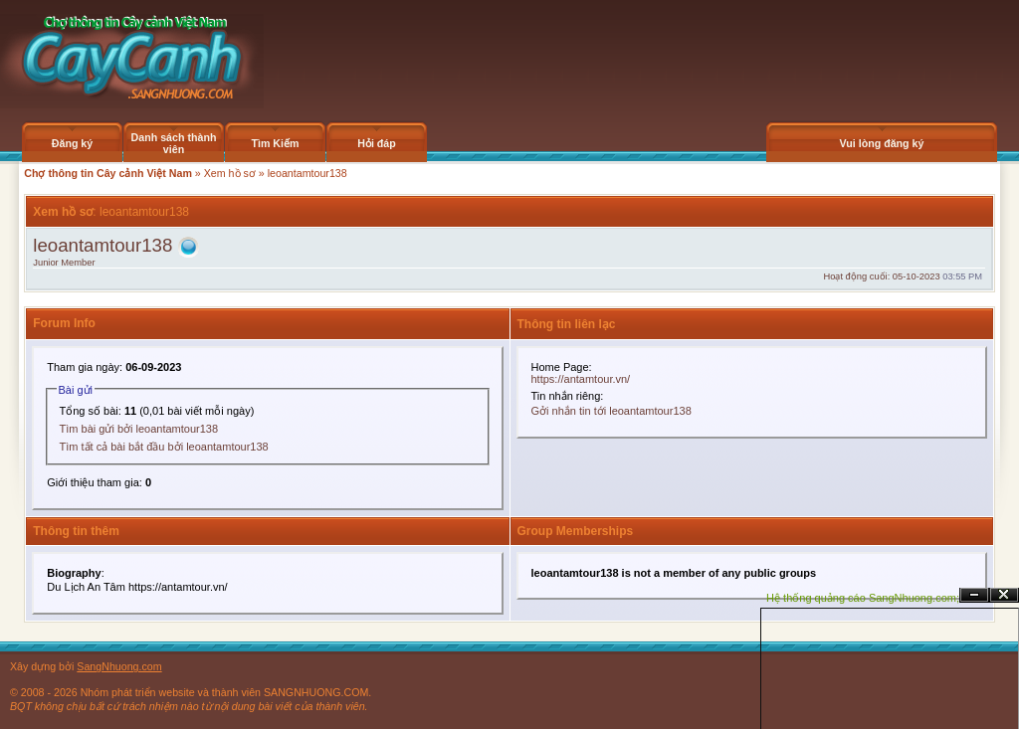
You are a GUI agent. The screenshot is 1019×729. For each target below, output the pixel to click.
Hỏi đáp (376, 143)
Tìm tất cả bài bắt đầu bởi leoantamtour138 (164, 447)
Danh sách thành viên (174, 143)
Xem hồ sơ (230, 173)
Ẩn (974, 595)
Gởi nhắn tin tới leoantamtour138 (611, 411)
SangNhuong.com (119, 666)
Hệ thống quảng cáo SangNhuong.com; (862, 598)
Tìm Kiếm (275, 143)
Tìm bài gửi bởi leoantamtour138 (139, 429)
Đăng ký (72, 143)
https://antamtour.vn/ (581, 379)
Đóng (1004, 595)
